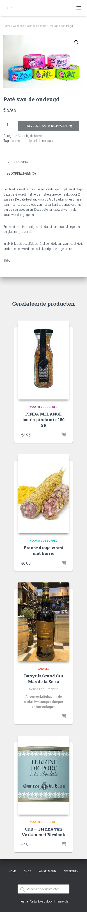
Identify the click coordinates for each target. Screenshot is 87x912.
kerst (42, 141)
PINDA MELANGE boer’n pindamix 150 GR (43, 419)
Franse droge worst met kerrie (44, 550)
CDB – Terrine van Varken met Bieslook (43, 831)
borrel (16, 141)
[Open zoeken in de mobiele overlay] (43, 880)
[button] (76, 42)
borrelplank (30, 141)
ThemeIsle (61, 901)
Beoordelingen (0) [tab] (21, 173)
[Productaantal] (9, 124)
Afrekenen (70, 871)
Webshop (18, 26)
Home (6, 26)
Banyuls (43, 668)
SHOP (27, 871)
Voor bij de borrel (36, 26)
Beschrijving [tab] (17, 162)
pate (50, 141)
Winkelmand (47, 871)
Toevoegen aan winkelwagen (46, 125)
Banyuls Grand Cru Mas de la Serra (43, 678)
